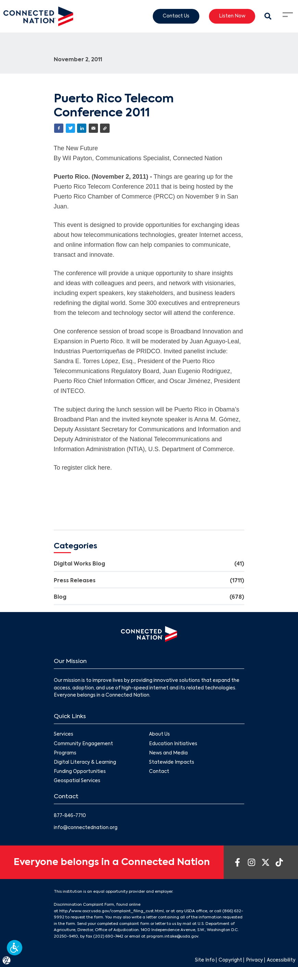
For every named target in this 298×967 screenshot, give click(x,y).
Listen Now (232, 15)
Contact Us (176, 15)
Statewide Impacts (171, 762)
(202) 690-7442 (108, 936)
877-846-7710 (70, 816)
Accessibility (281, 960)
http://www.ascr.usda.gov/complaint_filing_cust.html (111, 911)
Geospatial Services (77, 781)
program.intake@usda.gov (172, 936)
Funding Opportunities (80, 771)
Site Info (205, 960)
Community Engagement (83, 743)
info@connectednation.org (85, 828)
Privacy (254, 960)
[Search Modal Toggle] (268, 16)
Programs (65, 753)
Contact (159, 771)
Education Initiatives (173, 743)
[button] (14, 947)
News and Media (168, 753)
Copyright (230, 960)
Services (63, 734)
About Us (159, 734)
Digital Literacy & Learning (85, 762)
